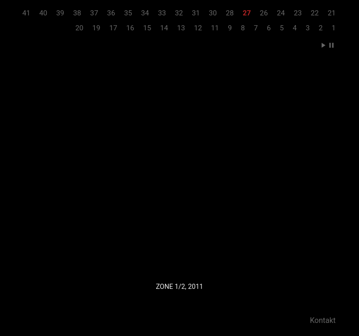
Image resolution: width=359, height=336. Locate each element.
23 (298, 13)
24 (281, 13)
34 (145, 13)
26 (264, 13)
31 (196, 13)
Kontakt (323, 320)
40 (43, 13)
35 (128, 13)
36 (111, 13)
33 (162, 13)
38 (77, 13)
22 (315, 13)
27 (247, 13)
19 (96, 28)
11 (215, 28)
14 (164, 28)
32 (179, 13)
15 (147, 28)
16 (130, 28)
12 (198, 28)
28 (230, 13)
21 (332, 13)
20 (79, 28)
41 (26, 13)
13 (181, 28)
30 (213, 13)
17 (113, 28)
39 (60, 13)
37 (94, 13)
